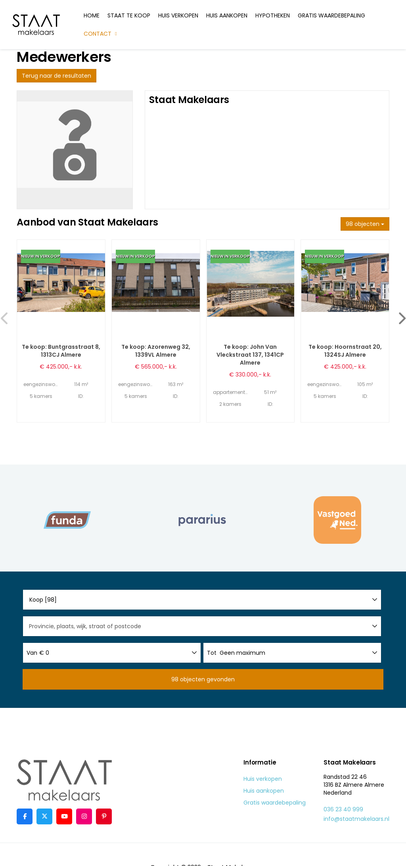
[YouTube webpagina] (64, 816)
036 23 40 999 (343, 809)
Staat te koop (128, 15)
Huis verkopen (178, 15)
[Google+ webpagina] (84, 816)
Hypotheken (272, 15)
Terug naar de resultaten (56, 76)
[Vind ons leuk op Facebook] (25, 816)
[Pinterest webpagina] (104, 816)
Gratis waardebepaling (331, 15)
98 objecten (365, 224)
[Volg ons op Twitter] (44, 816)
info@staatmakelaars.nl (356, 819)
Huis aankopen (226, 15)
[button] (203, 679)
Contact (101, 34)
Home (92, 15)
